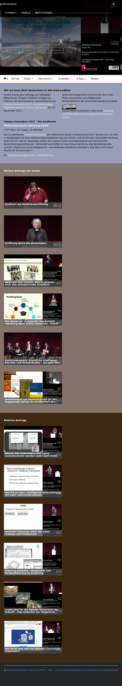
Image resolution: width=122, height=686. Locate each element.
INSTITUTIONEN (43, 12)
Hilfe (105, 670)
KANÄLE (25, 12)
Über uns (53, 670)
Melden (95, 78)
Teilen (28, 78)
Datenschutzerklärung (73, 670)
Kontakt (114, 670)
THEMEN (11, 12)
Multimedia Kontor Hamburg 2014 (26, 670)
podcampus (8, 4)
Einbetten (64, 78)
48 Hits (15, 78)
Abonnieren (45, 78)
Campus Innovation (35, 134)
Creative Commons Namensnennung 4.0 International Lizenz (87, 114)
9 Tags (81, 78)
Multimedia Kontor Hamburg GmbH (26, 125)
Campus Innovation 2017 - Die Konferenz (30, 155)
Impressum (94, 670)
